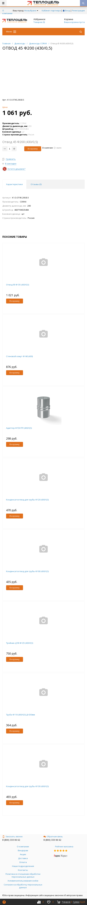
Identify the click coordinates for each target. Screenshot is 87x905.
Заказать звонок (12, 836)
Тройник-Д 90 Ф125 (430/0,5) (19, 643)
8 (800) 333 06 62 (11, 839)
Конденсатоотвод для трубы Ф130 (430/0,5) (27, 786)
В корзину (33, 148)
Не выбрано (31, 10)
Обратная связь (53, 836)
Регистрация (78, 10)
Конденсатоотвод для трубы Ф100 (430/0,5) (27, 571)
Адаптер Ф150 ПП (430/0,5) (19, 428)
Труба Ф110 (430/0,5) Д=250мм (20, 714)
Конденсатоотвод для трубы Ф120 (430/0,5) (27, 499)
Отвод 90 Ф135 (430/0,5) (17, 284)
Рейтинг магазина (64, 846)
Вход (67, 10)
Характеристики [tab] (14, 184)
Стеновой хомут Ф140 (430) (19, 356)
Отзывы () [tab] (36, 184)
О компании (7, 12)
